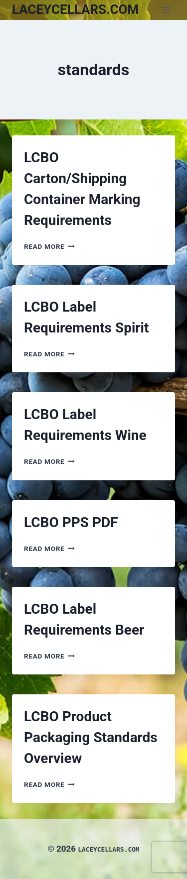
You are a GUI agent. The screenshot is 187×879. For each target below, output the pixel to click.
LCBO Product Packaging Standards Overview (91, 737)
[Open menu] (166, 9)
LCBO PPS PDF (71, 522)
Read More (49, 246)
